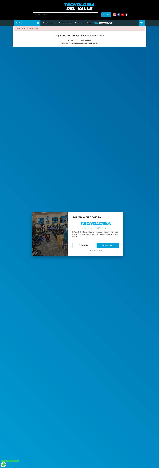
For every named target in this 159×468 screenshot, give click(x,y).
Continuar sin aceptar (96, 250)
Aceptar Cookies (107, 245)
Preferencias (83, 245)
